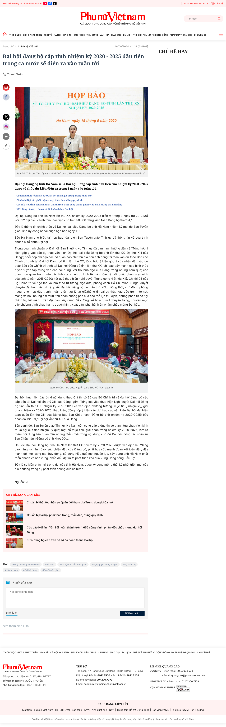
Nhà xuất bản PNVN (103, 710)
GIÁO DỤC (116, 35)
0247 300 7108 (190, 681)
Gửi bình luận (132, 613)
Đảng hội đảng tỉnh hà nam (26, 564)
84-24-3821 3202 (128, 675)
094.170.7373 (104, 679)
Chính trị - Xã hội (28, 46)
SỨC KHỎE (79, 35)
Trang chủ (8, 46)
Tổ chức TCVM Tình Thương (187, 710)
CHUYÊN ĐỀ (200, 35)
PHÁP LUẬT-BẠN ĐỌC (181, 35)
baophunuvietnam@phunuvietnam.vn (105, 684)
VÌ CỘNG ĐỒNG (160, 35)
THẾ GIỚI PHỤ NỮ (142, 35)
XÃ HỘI (57, 35)
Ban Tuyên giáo (51, 570)
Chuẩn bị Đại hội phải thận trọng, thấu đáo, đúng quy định (49, 200)
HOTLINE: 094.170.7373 (194, 3)
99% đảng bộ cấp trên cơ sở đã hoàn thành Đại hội (44, 209)
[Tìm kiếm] (203, 18)
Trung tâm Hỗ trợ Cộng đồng (133, 710)
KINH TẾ (48, 35)
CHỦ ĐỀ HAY (173, 51)
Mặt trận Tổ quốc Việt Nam (37, 710)
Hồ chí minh (12, 570)
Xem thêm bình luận (16, 626)
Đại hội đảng (31, 570)
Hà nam (50, 564)
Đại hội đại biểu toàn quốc (73, 564)
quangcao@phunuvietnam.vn (188, 675)
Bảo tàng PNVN (81, 710)
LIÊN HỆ (217, 3)
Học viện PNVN (160, 710)
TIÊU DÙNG (92, 35)
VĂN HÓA (104, 35)
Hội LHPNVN (62, 710)
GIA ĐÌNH (67, 35)
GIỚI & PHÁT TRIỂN (32, 35)
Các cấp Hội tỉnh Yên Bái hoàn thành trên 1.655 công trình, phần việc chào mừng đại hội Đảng (69, 204)
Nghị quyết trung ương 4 (105, 564)
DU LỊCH (127, 35)
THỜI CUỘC (15, 35)
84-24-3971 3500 (99, 675)
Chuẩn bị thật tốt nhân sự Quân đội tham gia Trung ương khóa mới (54, 195)
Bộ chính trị (130, 564)
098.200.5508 (185, 671)
